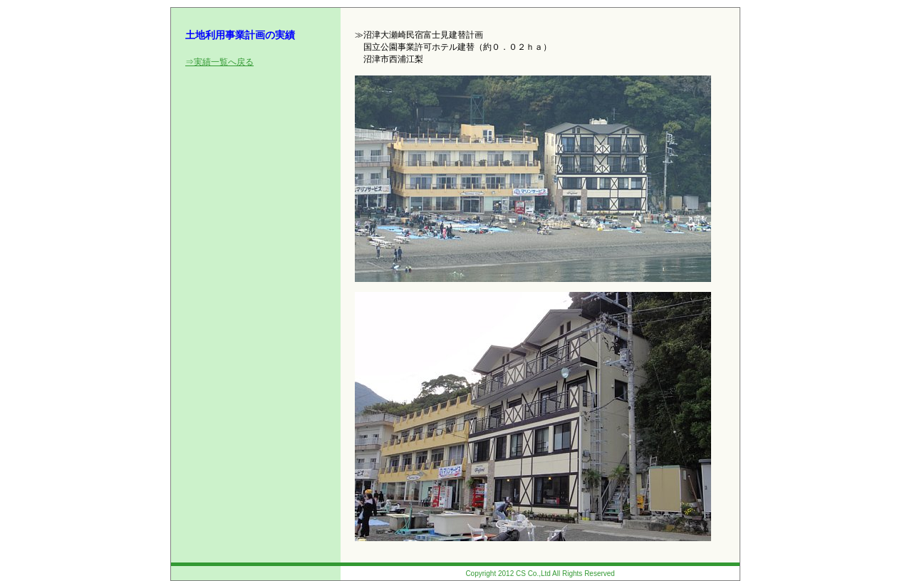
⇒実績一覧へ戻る (219, 62)
